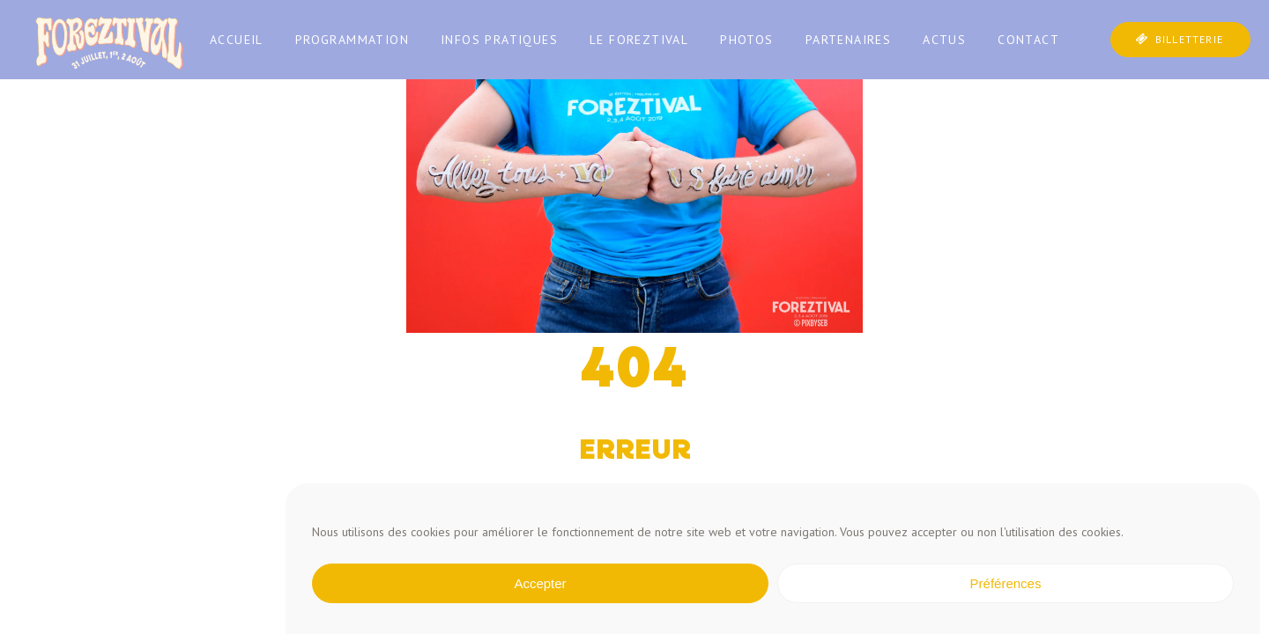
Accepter (540, 583)
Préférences (1006, 583)
